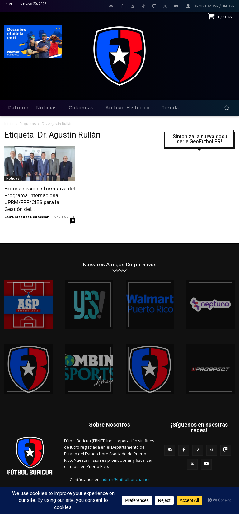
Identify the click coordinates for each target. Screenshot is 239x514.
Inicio (9, 123)
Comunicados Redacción (26, 216)
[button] (227, 108)
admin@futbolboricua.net (125, 479)
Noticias (12, 178)
